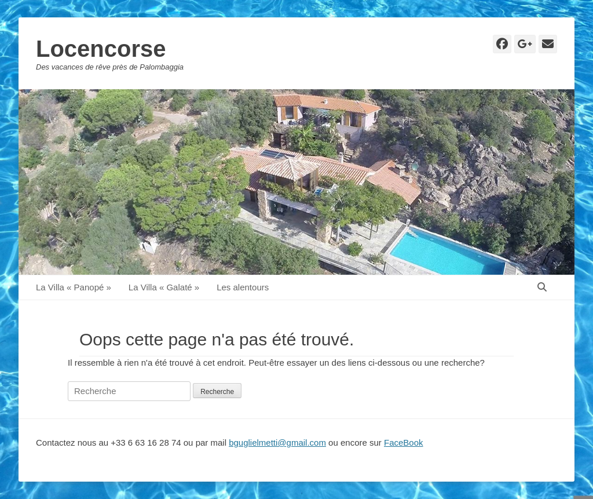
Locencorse (101, 48)
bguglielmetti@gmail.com (277, 442)
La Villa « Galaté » (164, 287)
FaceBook (403, 442)
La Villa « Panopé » (73, 287)
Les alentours (243, 287)
